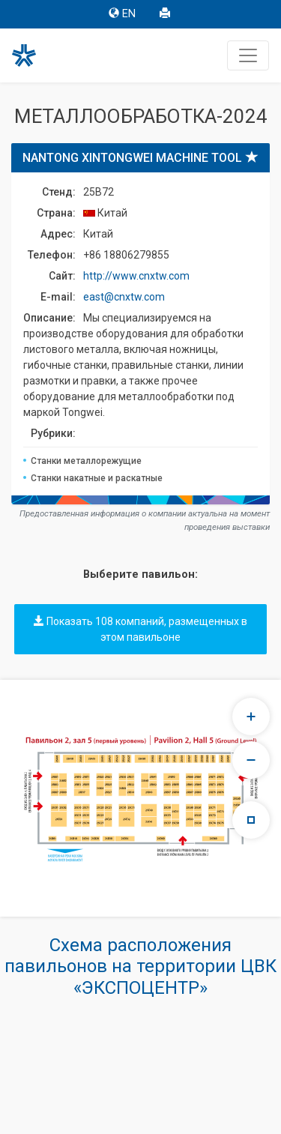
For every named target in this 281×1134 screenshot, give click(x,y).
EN (122, 13)
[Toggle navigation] (248, 55)
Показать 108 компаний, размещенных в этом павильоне (140, 629)
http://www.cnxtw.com (136, 276)
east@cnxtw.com (124, 297)
